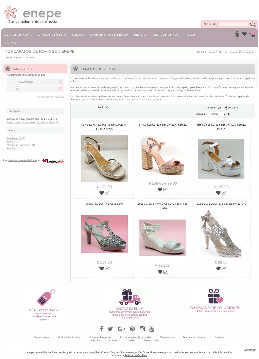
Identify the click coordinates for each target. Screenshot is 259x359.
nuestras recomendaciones (22, 160)
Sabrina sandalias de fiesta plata (221, 204)
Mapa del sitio (167, 337)
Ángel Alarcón (13, 138)
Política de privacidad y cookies (135, 337)
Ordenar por (201, 114)
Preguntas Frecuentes (100, 337)
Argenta (10, 141)
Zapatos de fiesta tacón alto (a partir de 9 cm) (30, 122)
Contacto (113, 340)
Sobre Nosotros (41, 337)
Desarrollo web (151, 340)
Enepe (10, 148)
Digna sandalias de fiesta (104, 204)
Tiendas (131, 340)
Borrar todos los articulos (50, 97)
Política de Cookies (135, 355)
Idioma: (233, 52)
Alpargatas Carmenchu (18, 145)
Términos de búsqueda (194, 337)
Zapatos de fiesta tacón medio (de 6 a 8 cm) (30, 118)
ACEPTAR (250, 350)
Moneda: (202, 52)
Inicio (8, 57)
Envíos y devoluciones (69, 337)
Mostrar (212, 107)
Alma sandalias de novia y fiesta (163, 125)
